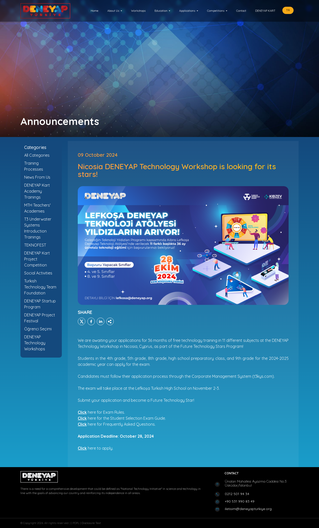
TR (288, 10)
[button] (114, 11)
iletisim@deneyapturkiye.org (248, 509)
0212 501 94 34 (237, 494)
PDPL (76, 523)
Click (82, 424)
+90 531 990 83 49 (239, 501)
